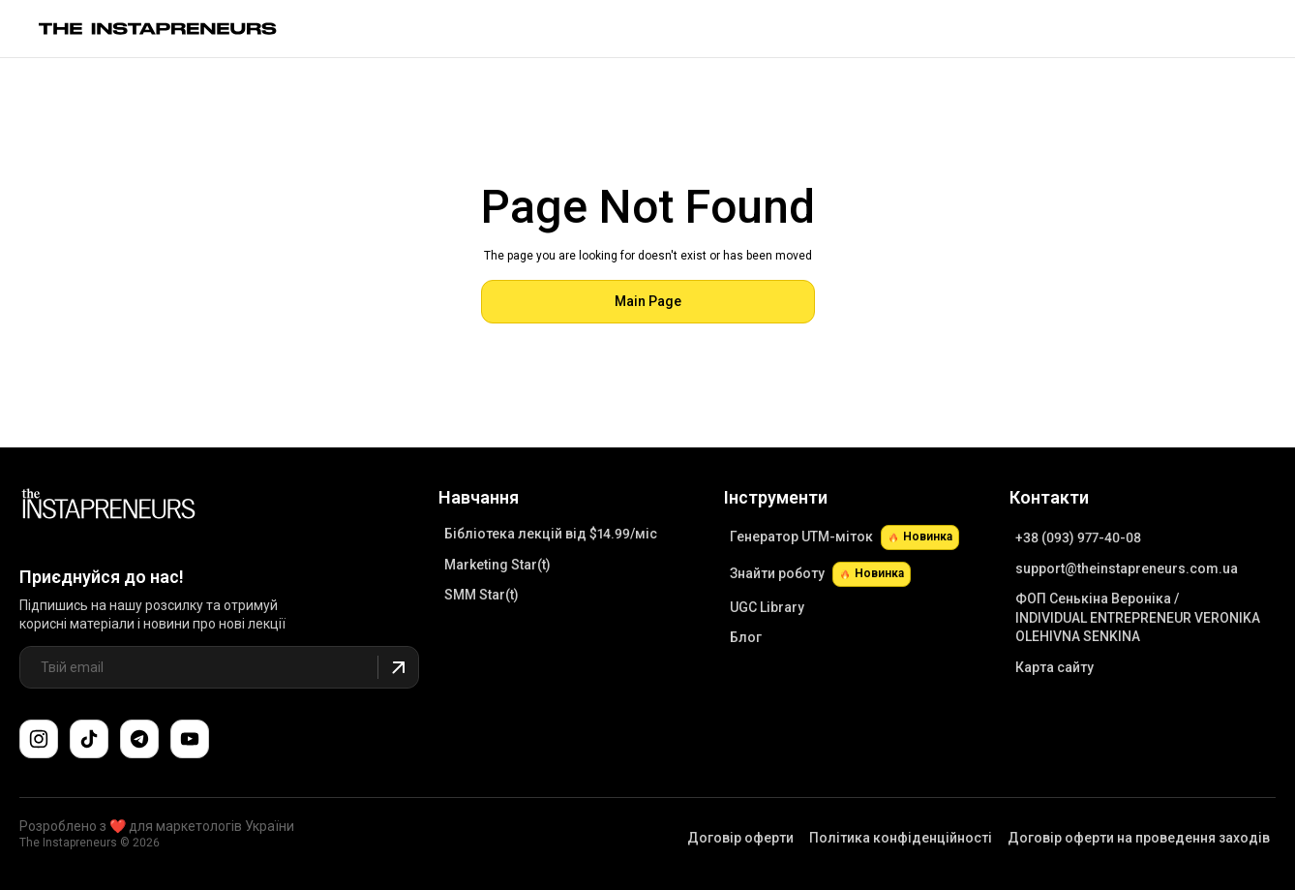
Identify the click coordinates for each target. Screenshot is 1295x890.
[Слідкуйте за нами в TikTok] (89, 739)
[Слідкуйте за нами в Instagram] (38, 739)
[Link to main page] (158, 29)
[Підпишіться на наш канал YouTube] (189, 739)
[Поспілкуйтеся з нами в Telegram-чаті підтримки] (139, 739)
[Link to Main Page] (108, 506)
